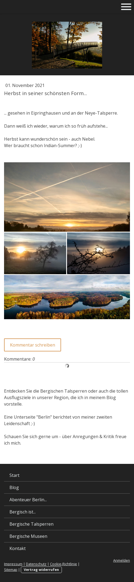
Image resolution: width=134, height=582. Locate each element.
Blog (14, 487)
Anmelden (121, 560)
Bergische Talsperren (31, 524)
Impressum (13, 563)
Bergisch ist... (22, 512)
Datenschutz (36, 563)
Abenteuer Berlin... (28, 500)
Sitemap (10, 569)
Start (14, 475)
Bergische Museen (28, 536)
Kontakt (17, 548)
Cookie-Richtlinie (63, 563)
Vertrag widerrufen (41, 569)
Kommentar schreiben (32, 345)
